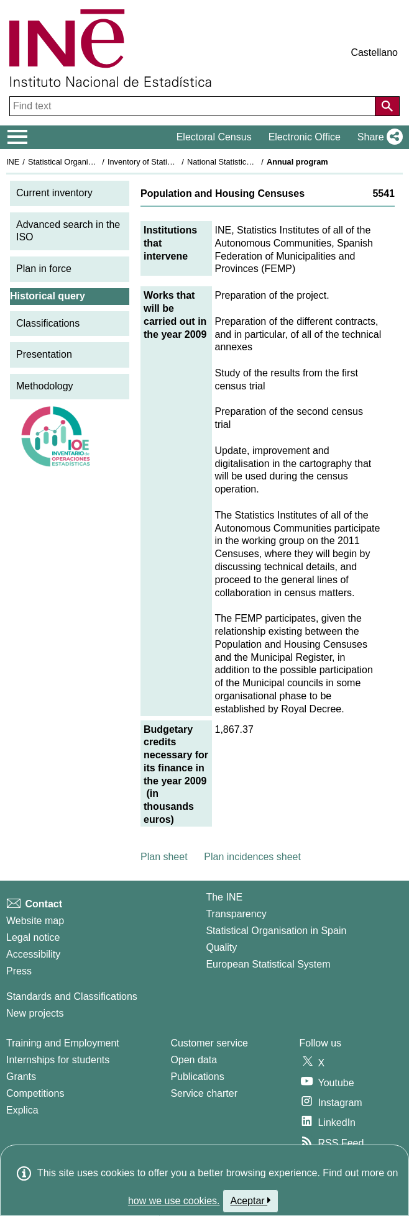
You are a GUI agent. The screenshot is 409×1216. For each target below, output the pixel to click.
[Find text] (193, 106)
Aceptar (251, 1200)
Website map (35, 920)
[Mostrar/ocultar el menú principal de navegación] (17, 137)
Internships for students (57, 1060)
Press (19, 971)
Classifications (48, 323)
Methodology (44, 386)
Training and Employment (62, 1043)
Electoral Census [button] (214, 137)
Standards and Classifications (71, 996)
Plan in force (43, 268)
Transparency (236, 914)
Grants (21, 1076)
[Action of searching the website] (387, 106)
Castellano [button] (374, 52)
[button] (377, 137)
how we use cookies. (174, 1201)
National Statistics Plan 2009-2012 (248, 161)
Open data (193, 1060)
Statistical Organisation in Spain (84, 161)
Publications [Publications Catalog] (197, 1076)
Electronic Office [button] (305, 137)
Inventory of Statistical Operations (167, 161)
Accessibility (33, 954)
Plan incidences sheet (252, 856)
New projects (34, 1013)
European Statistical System (268, 964)
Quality (221, 947)
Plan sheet (164, 856)
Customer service (208, 1043)
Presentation (44, 354)
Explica (22, 1110)
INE (12, 161)
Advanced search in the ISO (68, 231)
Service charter (203, 1093)
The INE (224, 897)
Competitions (35, 1093)
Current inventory (54, 193)
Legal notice (33, 937)
